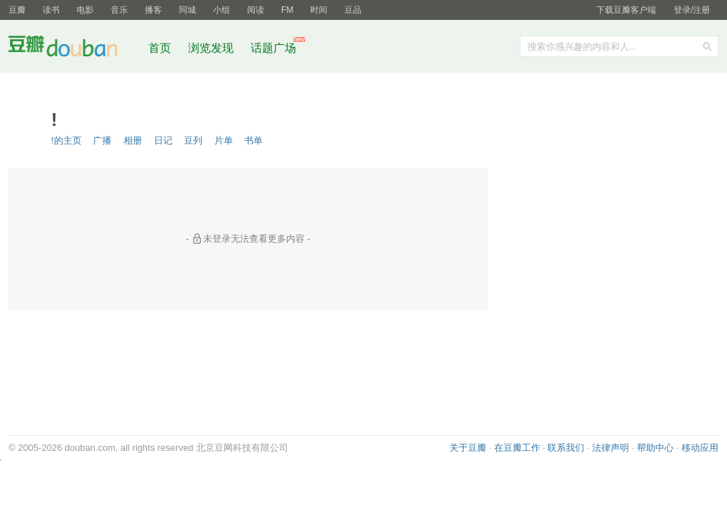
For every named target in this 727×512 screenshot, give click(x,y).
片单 (223, 140)
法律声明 (610, 447)
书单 (253, 140)
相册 (133, 140)
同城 (187, 10)
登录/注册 (692, 10)
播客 (153, 10)
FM (287, 10)
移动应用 (700, 447)
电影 (85, 10)
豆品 (352, 10)
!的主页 (66, 140)
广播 (102, 140)
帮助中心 (655, 447)
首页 (159, 48)
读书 (51, 10)
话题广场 (273, 48)
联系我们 (565, 447)
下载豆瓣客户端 (626, 10)
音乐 (119, 10)
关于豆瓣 (467, 447)
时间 (318, 10)
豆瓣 (17, 10)
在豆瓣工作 (517, 447)
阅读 (255, 10)
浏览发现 (212, 48)
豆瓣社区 (74, 48)
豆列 (193, 140)
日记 (163, 140)
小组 (221, 10)
